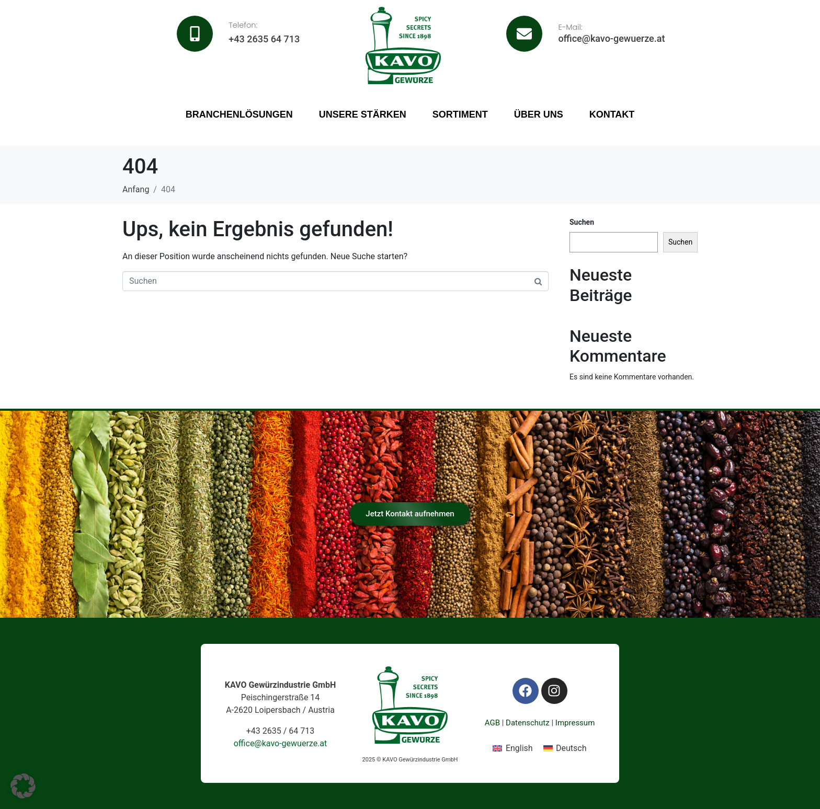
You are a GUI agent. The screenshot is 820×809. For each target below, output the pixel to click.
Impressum (575, 722)
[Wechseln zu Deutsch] (565, 748)
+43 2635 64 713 (264, 38)
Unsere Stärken (362, 114)
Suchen (582, 222)
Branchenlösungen (239, 114)
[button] (23, 786)
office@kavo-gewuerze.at (611, 38)
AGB (492, 722)
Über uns (538, 114)
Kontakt (612, 114)
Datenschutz (528, 722)
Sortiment (460, 114)
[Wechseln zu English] (512, 748)
